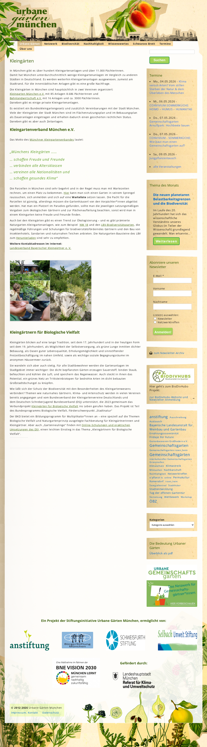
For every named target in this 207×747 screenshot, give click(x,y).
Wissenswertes (118, 43)
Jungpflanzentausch (163, 158)
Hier (66, 193)
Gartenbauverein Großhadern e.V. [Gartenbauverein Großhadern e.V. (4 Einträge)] (169, 441)
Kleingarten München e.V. (27, 94)
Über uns (26, 48)
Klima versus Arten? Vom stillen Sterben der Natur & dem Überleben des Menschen (168, 87)
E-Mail (158, 276)
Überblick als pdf (161, 553)
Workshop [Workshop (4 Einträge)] (186, 497)
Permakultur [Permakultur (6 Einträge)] (181, 477)
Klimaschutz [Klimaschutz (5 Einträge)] (157, 465)
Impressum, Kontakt (24, 712)
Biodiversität (70, 43)
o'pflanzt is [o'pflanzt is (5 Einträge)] (156, 477)
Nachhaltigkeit (94, 43)
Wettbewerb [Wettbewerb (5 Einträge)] (171, 497)
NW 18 (84, 224)
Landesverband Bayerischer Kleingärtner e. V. (40, 248)
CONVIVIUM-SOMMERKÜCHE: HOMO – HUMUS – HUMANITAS (171, 107)
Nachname (160, 301)
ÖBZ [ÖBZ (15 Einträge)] (153, 501)
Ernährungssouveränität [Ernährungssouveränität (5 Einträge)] (164, 433)
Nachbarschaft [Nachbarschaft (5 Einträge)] (172, 469)
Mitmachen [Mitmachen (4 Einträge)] (156, 469)
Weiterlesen (166, 241)
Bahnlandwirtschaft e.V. (26, 98)
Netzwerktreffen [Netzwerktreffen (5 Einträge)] (177, 473)
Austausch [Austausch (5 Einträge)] (156, 421)
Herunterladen (26, 238)
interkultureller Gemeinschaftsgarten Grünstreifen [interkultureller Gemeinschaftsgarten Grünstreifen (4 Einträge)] (171, 460)
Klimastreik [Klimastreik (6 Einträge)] (173, 465)
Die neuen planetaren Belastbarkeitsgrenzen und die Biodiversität (171, 199)
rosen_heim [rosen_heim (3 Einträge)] (171, 481)
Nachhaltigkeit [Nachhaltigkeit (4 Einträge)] (158, 473)
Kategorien (157, 519)
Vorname (159, 288)
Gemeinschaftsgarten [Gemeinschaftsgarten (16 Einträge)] (169, 445)
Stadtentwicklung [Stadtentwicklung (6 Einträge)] (161, 489)
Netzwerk (50, 43)
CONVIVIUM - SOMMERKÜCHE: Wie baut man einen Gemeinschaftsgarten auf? (170, 141)
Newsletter (163, 318)
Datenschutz (50, 712)
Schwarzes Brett (144, 43)
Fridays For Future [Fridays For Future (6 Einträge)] (162, 437)
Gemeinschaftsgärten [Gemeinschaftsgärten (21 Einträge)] (170, 454)
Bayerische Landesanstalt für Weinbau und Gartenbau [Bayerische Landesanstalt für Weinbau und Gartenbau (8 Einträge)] (171, 427)
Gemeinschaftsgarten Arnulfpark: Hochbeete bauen (170, 123)
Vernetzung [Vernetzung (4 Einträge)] (156, 497)
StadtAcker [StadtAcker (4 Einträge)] (174, 485)
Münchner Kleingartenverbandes (52, 139)
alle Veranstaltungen (167, 166)
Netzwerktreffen (166, 322)
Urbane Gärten (30, 43)
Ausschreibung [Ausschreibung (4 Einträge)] (178, 417)
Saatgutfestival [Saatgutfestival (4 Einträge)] (158, 485)
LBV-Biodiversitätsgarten (117, 224)
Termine (165, 43)
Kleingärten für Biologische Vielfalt (54, 406)
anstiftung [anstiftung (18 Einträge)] (159, 416)
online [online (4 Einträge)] (167, 477)
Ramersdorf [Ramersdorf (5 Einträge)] (157, 481)
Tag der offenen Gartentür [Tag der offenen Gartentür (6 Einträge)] (167, 493)
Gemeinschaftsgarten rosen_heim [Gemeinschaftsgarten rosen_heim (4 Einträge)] (169, 450)
